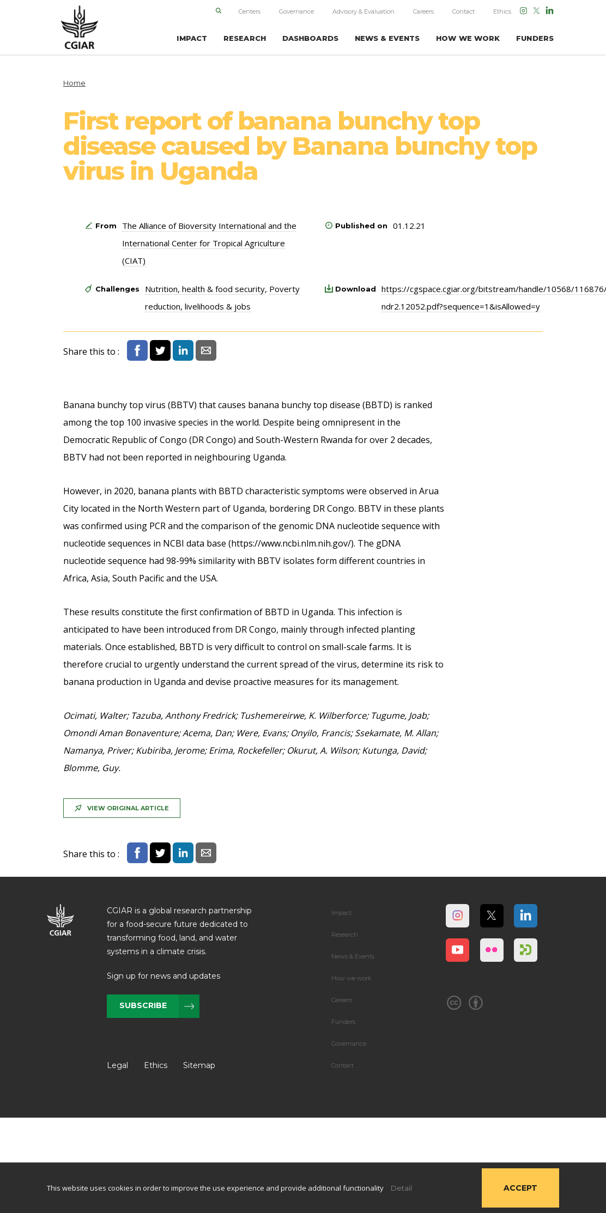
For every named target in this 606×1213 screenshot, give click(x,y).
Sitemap (199, 1065)
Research (344, 934)
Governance (296, 11)
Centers (249, 11)
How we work (351, 978)
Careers (423, 11)
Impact (341, 913)
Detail (401, 1188)
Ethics (502, 11)
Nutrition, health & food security (205, 288)
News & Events (352, 956)
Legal (117, 1065)
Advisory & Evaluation (363, 11)
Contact (463, 11)
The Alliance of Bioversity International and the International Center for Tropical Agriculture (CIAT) (209, 243)
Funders (343, 1022)
